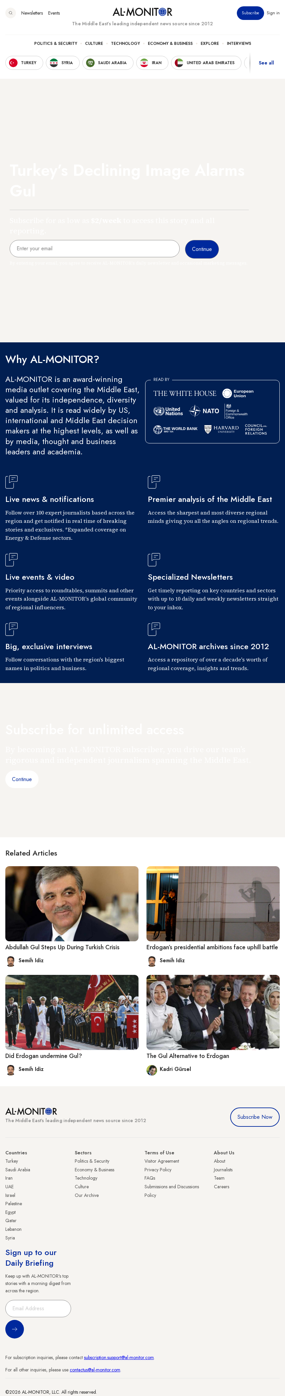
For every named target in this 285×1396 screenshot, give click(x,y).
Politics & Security (55, 44)
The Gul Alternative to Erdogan (187, 1056)
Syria (10, 1237)
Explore (210, 44)
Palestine (13, 1203)
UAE (9, 1186)
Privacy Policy (157, 1169)
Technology (125, 44)
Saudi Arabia (17, 1169)
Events (54, 13)
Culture (94, 44)
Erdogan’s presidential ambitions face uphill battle (212, 947)
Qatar (11, 1220)
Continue (22, 779)
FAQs (149, 1178)
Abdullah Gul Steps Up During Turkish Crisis (62, 947)
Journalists (223, 1169)
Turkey (11, 1161)
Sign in (273, 13)
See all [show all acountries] (266, 62)
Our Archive (87, 1195)
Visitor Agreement (161, 1161)
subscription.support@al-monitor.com (119, 1357)
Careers (221, 1186)
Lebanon (13, 1229)
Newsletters (32, 13)
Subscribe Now (255, 1117)
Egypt (10, 1212)
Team (219, 1178)
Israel (10, 1195)
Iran (9, 1178)
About (219, 1161)
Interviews (239, 44)
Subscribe (250, 13)
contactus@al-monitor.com (95, 1369)
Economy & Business (170, 44)
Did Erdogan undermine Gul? (43, 1056)
